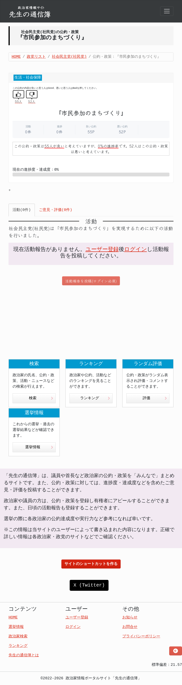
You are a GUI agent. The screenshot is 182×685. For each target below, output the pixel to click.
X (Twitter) (89, 585)
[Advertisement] (91, 322)
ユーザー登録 (102, 249)
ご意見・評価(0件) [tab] (55, 210)
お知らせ (129, 617)
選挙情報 (39, 447)
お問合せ (129, 627)
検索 (41, 398)
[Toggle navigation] (166, 11)
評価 (155, 398)
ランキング (95, 398)
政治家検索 (18, 636)
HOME (16, 57)
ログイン (135, 249)
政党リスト (36, 57)
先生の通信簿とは (24, 655)
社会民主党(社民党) (69, 57)
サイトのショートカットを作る (91, 564)
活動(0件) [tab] (22, 210)
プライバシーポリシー (141, 636)
